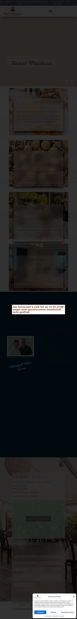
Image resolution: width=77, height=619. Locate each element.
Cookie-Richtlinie (48, 616)
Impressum (61, 616)
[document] (38, 309)
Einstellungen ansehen (67, 612)
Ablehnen (53, 612)
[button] (74, 596)
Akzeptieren (40, 612)
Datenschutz (55, 616)
